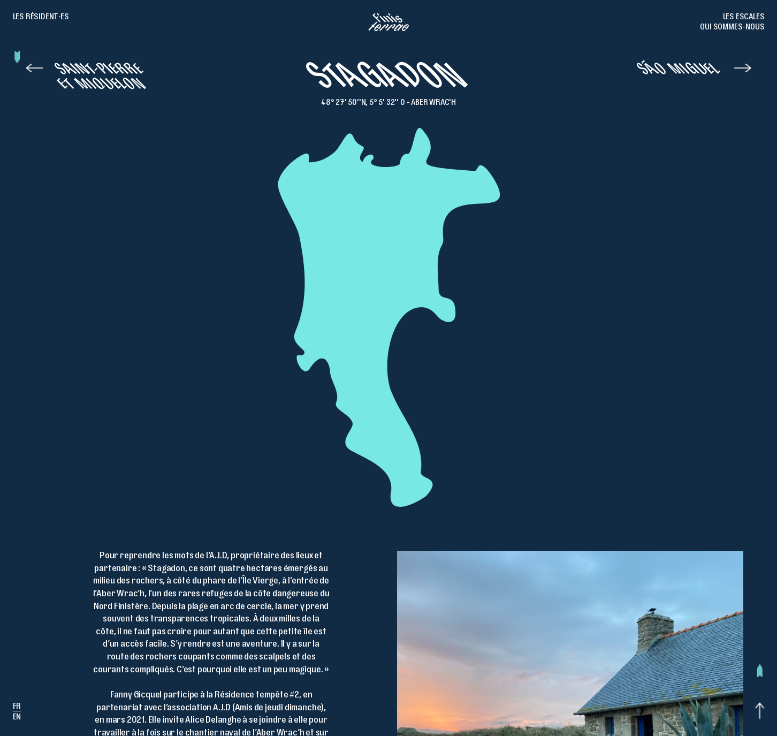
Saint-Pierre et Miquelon (101, 79)
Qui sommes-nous (732, 28)
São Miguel (679, 71)
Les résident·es (41, 18)
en (17, 718)
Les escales (744, 18)
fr (17, 707)
